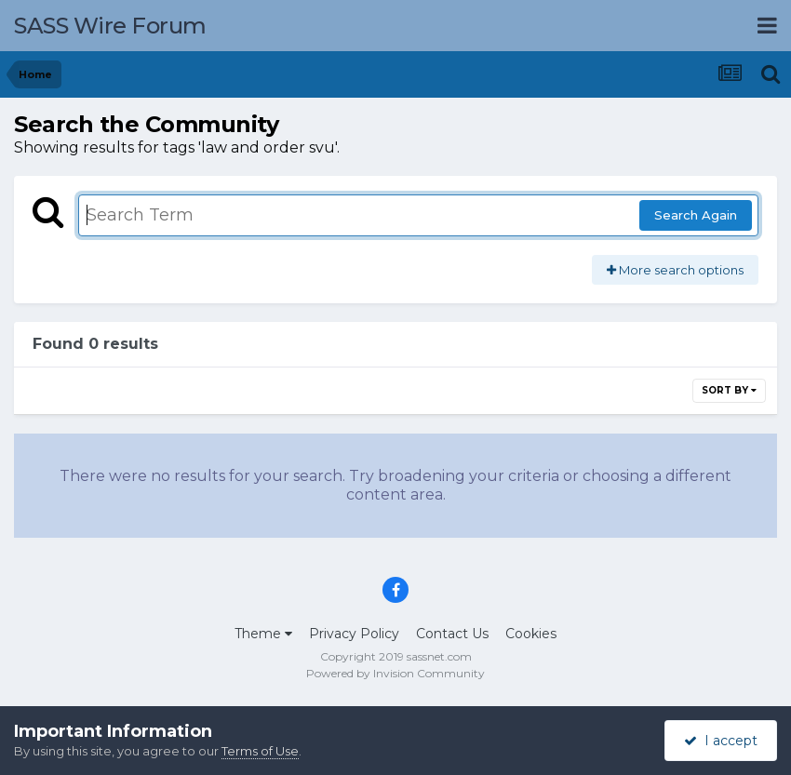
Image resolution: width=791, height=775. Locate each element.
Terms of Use (260, 750)
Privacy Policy (354, 633)
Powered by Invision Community (395, 673)
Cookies (530, 633)
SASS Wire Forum (110, 25)
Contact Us (452, 633)
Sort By (729, 390)
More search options (675, 269)
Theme (263, 633)
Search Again (695, 214)
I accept (720, 740)
